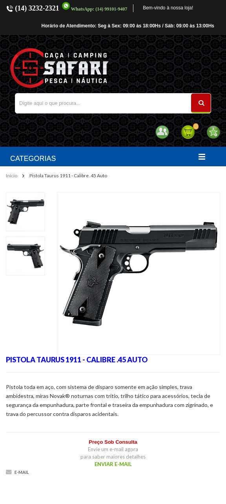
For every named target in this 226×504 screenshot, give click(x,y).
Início (11, 175)
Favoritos (213, 132)
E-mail (22, 472)
